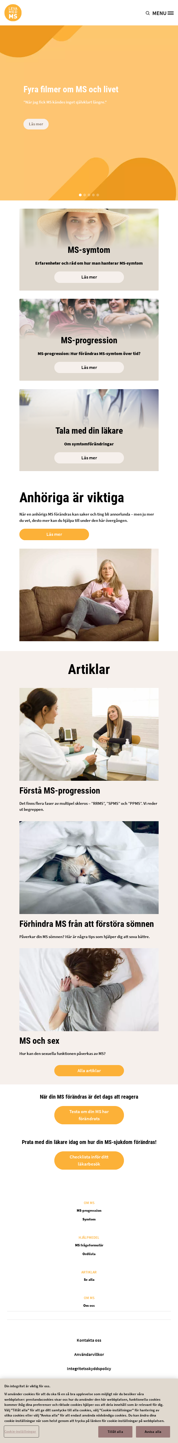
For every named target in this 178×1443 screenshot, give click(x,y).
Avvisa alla (153, 1434)
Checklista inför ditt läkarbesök (89, 1160)
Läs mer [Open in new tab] (54, 534)
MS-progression (89, 1210)
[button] (149, 12)
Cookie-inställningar (20, 1434)
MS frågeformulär (89, 1245)
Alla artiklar (89, 1071)
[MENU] (165, 12)
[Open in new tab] (89, 426)
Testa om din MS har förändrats (89, 1115)
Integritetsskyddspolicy (89, 1368)
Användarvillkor (89, 1354)
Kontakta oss (89, 1340)
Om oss (89, 1305)
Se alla (89, 1279)
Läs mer (36, 123)
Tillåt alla (115, 1434)
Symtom (89, 1219)
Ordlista (89, 1254)
